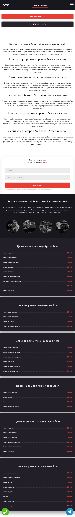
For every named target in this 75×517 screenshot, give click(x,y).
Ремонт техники (37, 16)
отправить (37, 185)
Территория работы (37, 24)
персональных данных (45, 189)
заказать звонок (40, 5)
